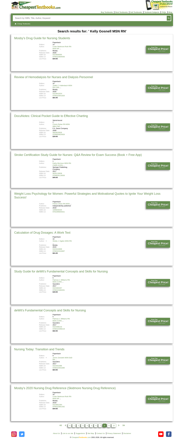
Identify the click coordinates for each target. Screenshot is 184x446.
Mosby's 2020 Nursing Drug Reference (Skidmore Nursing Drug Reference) (65, 388)
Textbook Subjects (151, 12)
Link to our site (67, 433)
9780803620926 (59, 134)
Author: (43, 241)
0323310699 (57, 249)
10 (114, 425)
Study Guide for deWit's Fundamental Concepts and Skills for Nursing (61, 271)
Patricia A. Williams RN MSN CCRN (61, 281)
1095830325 (57, 210)
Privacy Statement (114, 433)
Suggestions (80, 433)
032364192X (57, 94)
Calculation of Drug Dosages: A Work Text (42, 232)
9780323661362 (59, 407)
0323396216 (57, 327)
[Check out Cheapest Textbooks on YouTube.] (161, 434)
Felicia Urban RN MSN (61, 204)
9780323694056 (59, 57)
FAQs (164, 12)
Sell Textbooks (136, 12)
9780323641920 (59, 96)
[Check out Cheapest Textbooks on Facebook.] (168, 434)
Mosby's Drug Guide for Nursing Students (42, 38)
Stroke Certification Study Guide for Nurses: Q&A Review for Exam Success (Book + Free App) (78, 155)
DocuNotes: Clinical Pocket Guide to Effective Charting (51, 116)
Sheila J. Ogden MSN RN (62, 241)
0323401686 (57, 366)
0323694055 (57, 55)
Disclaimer (127, 433)
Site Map (90, 433)
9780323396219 (59, 329)
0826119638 (57, 173)
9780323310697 (59, 251)
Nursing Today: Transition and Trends (39, 349)
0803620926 (57, 132)
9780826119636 (59, 175)
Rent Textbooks (121, 12)
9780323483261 (59, 290)
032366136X (57, 405)
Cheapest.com (81, 437)
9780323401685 (59, 368)
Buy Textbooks (107, 12)
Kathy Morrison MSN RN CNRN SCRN (62, 164)
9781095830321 (59, 212)
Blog (170, 12)
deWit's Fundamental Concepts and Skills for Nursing (50, 310)
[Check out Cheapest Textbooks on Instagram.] (14, 434)
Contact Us (100, 433)
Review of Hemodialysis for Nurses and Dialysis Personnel (53, 77)
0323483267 (57, 288)
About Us (56, 433)
